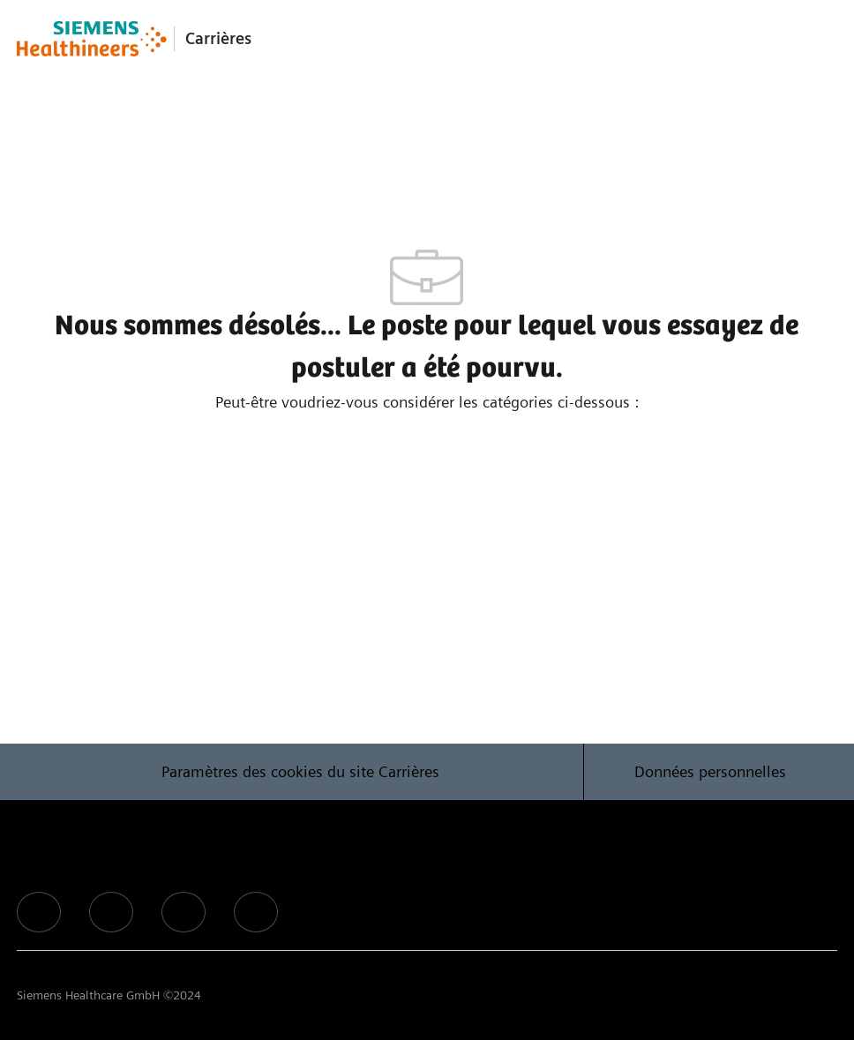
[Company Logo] (92, 38)
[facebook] (39, 912)
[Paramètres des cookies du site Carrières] (300, 772)
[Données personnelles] (710, 772)
